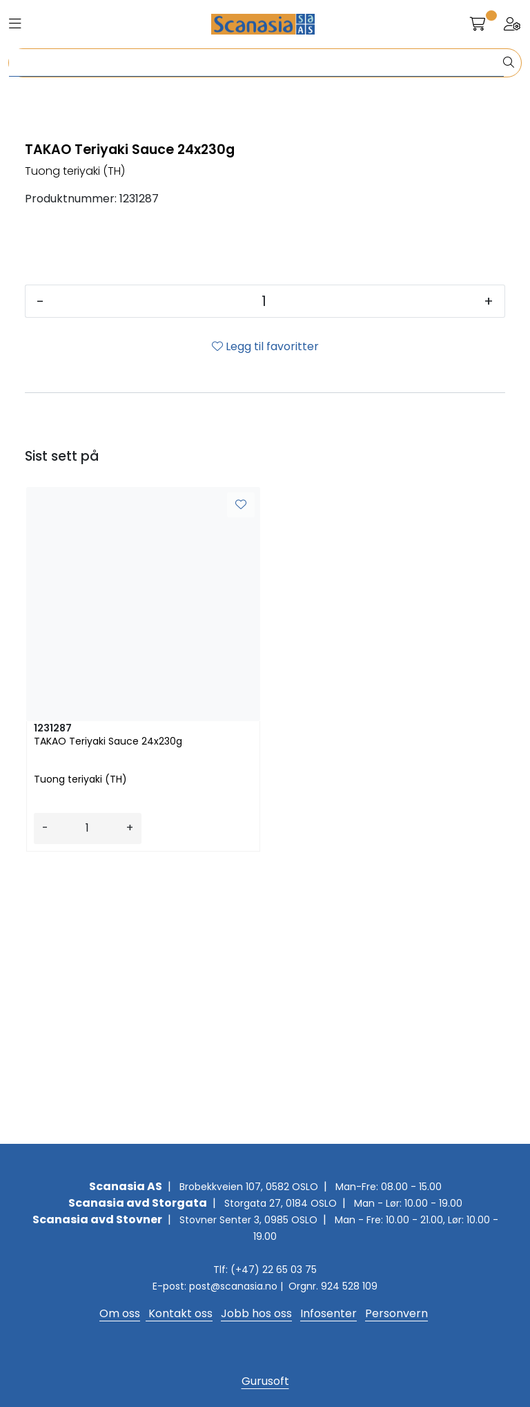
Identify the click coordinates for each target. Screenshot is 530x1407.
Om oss (119, 1313)
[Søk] (256, 63)
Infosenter (328, 1313)
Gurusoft (265, 1381)
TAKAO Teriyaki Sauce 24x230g (108, 1017)
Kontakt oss (179, 1313)
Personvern (396, 1313)
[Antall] (264, 576)
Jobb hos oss (256, 1313)
